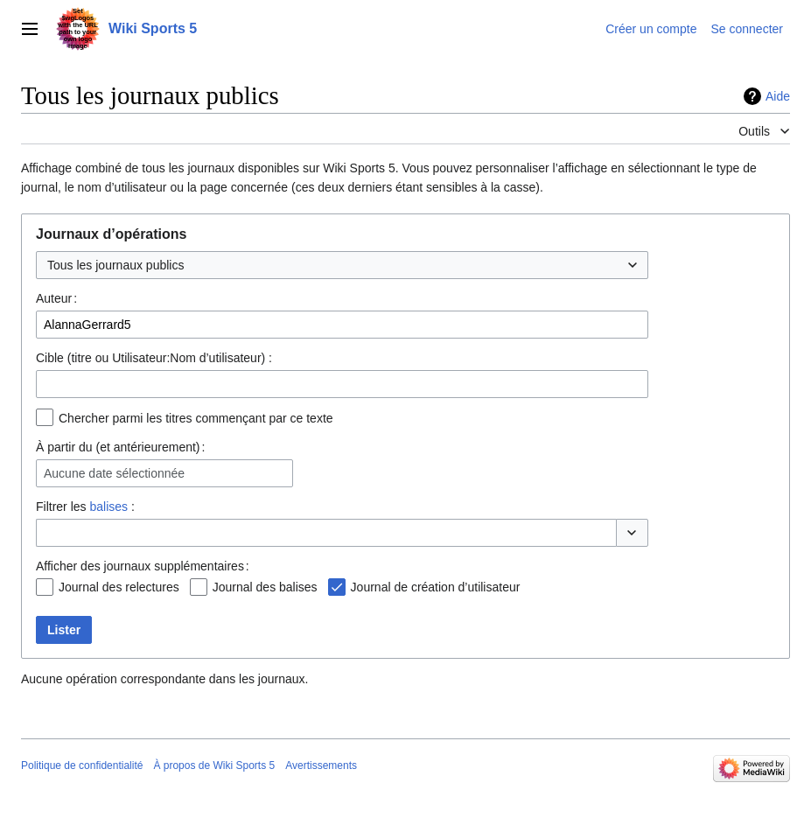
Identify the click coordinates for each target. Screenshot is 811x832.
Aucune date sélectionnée (114, 473)
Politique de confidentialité (82, 765)
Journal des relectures (119, 587)
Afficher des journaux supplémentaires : (142, 566)
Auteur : (56, 298)
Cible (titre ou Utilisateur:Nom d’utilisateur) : (154, 358)
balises (108, 507)
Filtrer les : (85, 507)
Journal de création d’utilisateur (436, 587)
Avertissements (321, 765)
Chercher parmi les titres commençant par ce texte (196, 418)
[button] (632, 533)
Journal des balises (265, 587)
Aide (778, 96)
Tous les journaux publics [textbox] (115, 265)
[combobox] (342, 265)
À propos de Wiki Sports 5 (214, 765)
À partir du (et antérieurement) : (120, 447)
